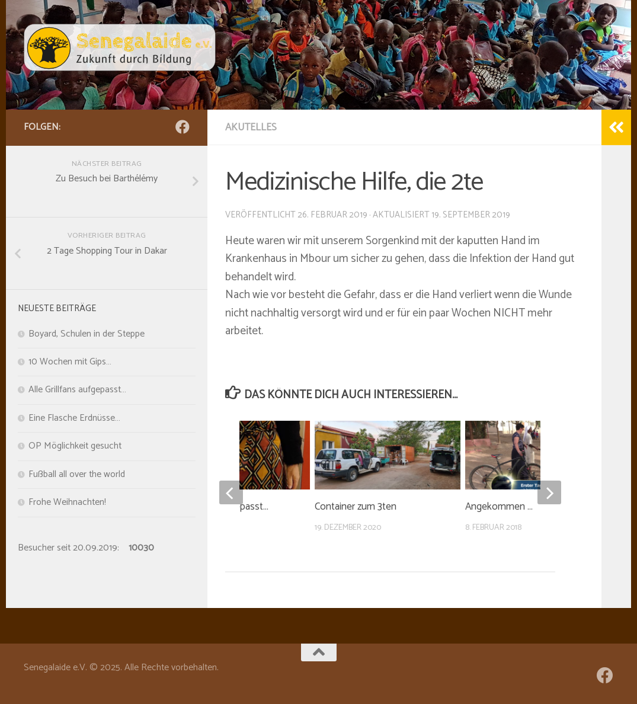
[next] (549, 492)
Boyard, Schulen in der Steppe (86, 334)
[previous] (231, 492)
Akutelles (251, 127)
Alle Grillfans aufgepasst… (77, 390)
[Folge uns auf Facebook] (182, 127)
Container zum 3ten (355, 506)
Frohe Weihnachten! (67, 502)
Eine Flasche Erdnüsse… (74, 418)
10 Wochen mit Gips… (69, 362)
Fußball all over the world (76, 474)
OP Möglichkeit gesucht (74, 446)
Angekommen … (499, 506)
